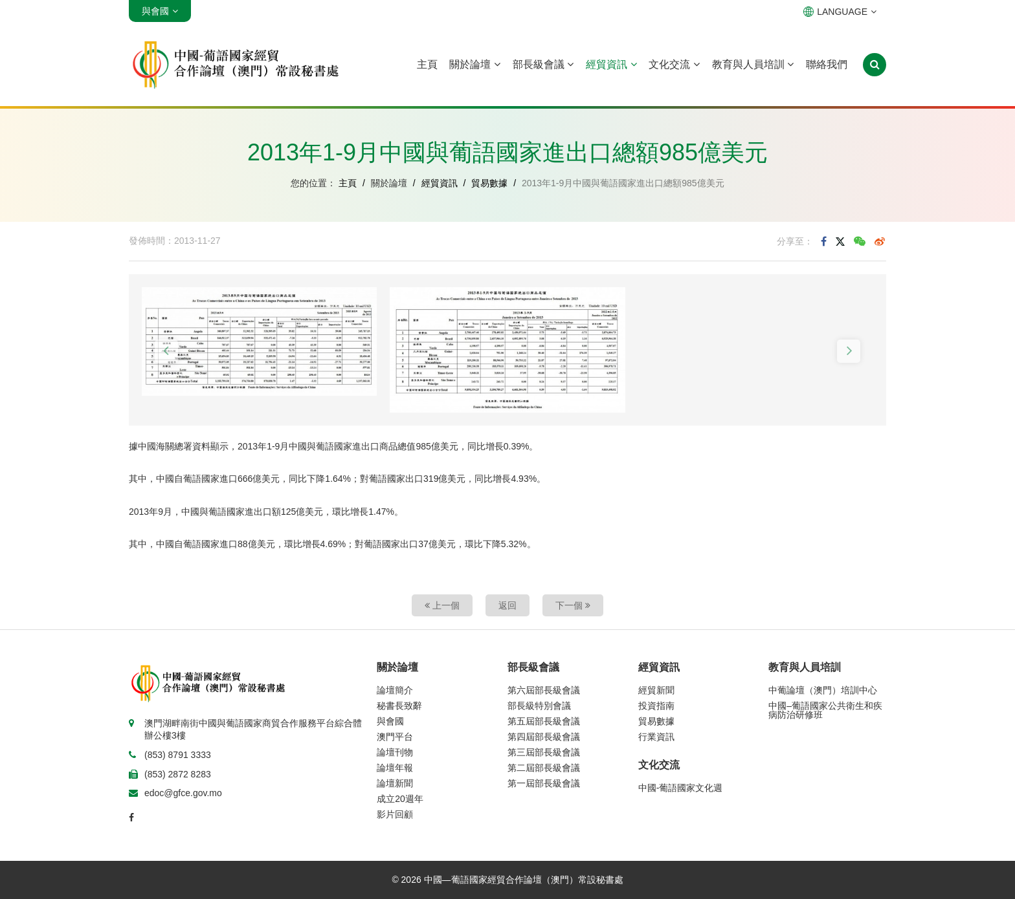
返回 (507, 605)
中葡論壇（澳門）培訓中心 (822, 690)
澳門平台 (395, 736)
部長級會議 (543, 64)
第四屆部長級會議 (544, 736)
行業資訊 (656, 736)
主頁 (427, 64)
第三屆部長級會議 (544, 752)
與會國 (390, 721)
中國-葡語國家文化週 (680, 788)
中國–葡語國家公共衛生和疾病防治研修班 (825, 710)
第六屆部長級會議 (544, 690)
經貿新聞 (656, 690)
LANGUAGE (839, 11)
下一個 (572, 605)
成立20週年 (400, 799)
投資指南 (656, 705)
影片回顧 (395, 814)
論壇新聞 (395, 783)
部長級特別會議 (539, 705)
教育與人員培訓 (753, 64)
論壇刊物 (395, 752)
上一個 (442, 605)
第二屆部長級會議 (544, 768)
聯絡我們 (826, 64)
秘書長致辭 (399, 705)
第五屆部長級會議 (544, 721)
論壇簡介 (395, 690)
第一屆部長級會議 (544, 783)
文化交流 (674, 64)
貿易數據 (489, 183)
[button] (166, 351)
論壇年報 (395, 768)
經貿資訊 (611, 64)
